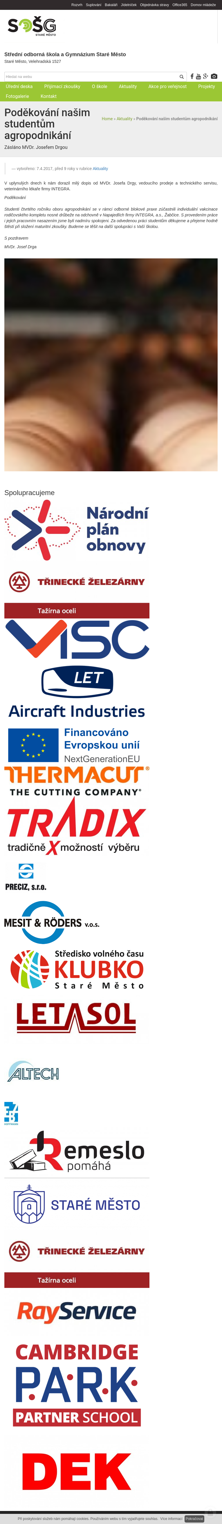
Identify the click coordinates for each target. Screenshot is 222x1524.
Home (107, 118)
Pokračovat (194, 1519)
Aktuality (124, 118)
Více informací (171, 1519)
